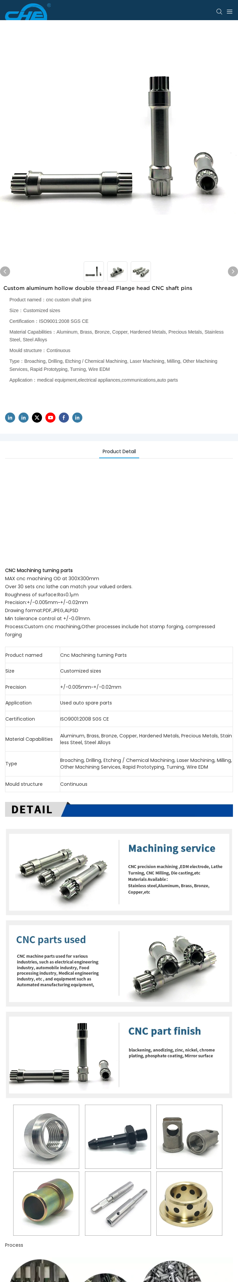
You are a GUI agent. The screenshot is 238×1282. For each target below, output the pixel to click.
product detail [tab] (119, 451)
